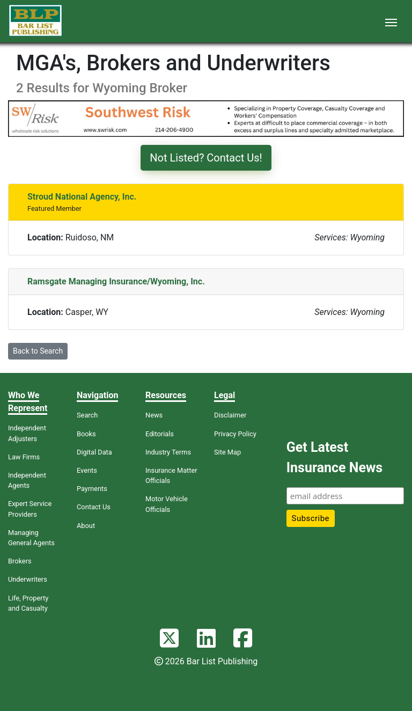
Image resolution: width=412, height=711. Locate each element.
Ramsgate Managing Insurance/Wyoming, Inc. (116, 281)
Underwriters (27, 579)
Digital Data (94, 452)
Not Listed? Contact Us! (206, 157)
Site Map (227, 452)
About (86, 526)
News (154, 415)
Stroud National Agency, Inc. (81, 197)
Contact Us (94, 507)
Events (87, 470)
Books (86, 434)
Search (87, 415)
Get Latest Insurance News (334, 457)
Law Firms (24, 457)
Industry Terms (168, 452)
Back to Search (38, 351)
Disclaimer (230, 415)
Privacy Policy (235, 434)
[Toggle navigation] (391, 21)
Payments (92, 489)
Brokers (20, 561)
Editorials (159, 434)
